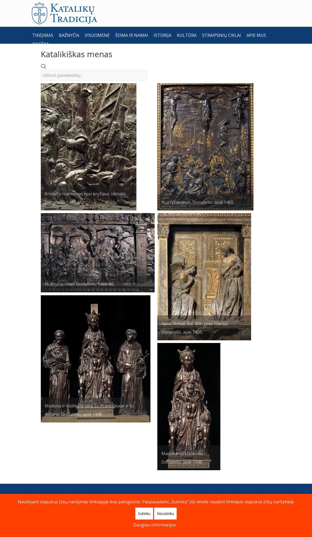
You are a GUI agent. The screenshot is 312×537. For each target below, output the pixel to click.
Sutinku (144, 513)
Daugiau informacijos (154, 525)
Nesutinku (165, 513)
